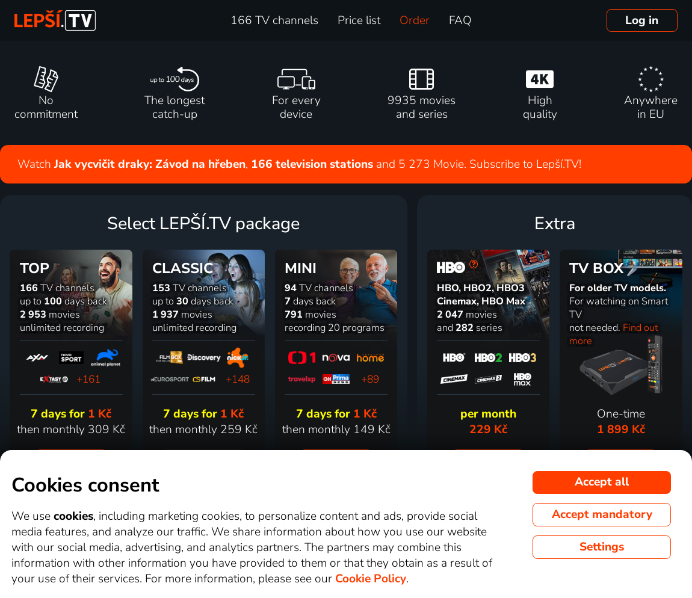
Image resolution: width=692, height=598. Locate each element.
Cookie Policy (370, 579)
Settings (601, 547)
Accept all (602, 482)
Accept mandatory (602, 514)
